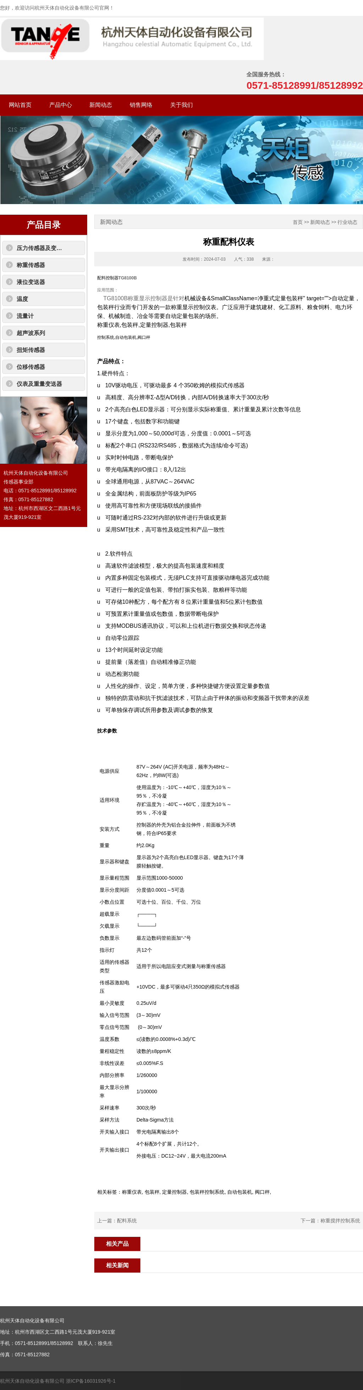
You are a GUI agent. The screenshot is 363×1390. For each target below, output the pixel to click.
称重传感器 (31, 265)
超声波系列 (31, 333)
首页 (298, 222)
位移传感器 (31, 367)
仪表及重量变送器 (39, 384)
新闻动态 (100, 105)
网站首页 (20, 105)
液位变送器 (31, 282)
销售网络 (141, 105)
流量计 (25, 316)
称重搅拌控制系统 (340, 1220)
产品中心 (60, 105)
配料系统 (127, 1220)
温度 (22, 299)
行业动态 (347, 222)
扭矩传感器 (31, 350)
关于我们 (181, 105)
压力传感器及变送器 (42, 248)
